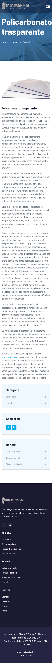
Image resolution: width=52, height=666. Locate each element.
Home (5, 42)
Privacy (5, 606)
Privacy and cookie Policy (26, 652)
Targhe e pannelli (26, 458)
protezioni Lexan (9, 357)
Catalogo (6, 601)
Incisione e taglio (26, 452)
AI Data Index (26, 655)
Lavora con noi (8, 553)
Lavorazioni (26, 397)
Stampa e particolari (26, 464)
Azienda (6, 532)
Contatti (5, 596)
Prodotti (27, 42)
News (15, 42)
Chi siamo (6, 539)
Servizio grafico (9, 544)
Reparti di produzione (11, 548)
